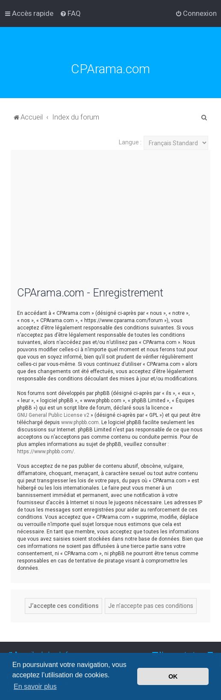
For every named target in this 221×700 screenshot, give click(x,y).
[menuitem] (70, 13)
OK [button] (173, 676)
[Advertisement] (110, 223)
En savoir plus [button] (35, 686)
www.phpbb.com (80, 422)
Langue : (130, 142)
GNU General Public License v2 (53, 415)
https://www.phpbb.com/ (45, 452)
